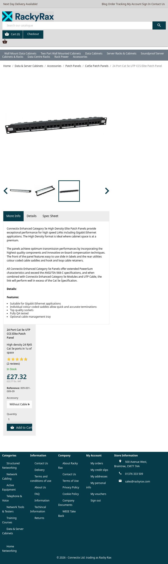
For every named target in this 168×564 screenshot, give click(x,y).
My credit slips (99, 470)
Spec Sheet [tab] (50, 216)
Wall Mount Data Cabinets (20, 53)
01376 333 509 (134, 474)
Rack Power (61, 57)
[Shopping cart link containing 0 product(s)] (23, 34)
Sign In (146, 4)
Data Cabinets (93, 53)
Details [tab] (32, 216)
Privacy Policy (71, 487)
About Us (40, 487)
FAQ (37, 494)
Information (42, 500)
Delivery (40, 470)
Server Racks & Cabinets (121, 53)
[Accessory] (19, 404)
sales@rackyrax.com (137, 481)
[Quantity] (19, 419)
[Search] (84, 25)
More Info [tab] (13, 216)
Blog (104, 4)
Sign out (96, 500)
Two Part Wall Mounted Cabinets (61, 53)
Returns (39, 518)
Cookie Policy (71, 494)
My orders (97, 463)
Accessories (80, 57)
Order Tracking (117, 4)
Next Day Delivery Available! (20, 4)
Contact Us (158, 4)
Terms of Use (71, 481)
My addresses (99, 476)
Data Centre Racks (39, 57)
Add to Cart (23, 427)
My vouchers (98, 494)
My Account (134, 4)
